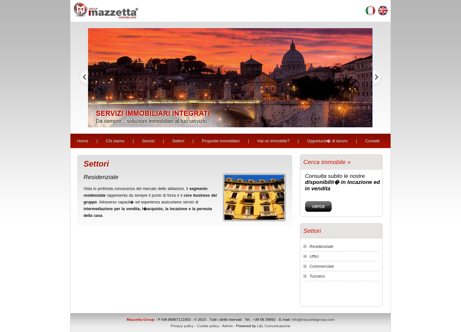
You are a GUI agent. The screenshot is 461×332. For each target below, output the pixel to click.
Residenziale (321, 246)
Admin (227, 326)
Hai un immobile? (273, 140)
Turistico (317, 276)
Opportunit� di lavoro (327, 140)
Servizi (148, 140)
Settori (178, 140)
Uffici (314, 256)
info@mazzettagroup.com (313, 319)
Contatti (372, 140)
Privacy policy (182, 326)
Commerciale (322, 266)
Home (82, 140)
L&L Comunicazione (273, 326)
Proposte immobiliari (221, 140)
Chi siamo (115, 140)
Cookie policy (208, 326)
